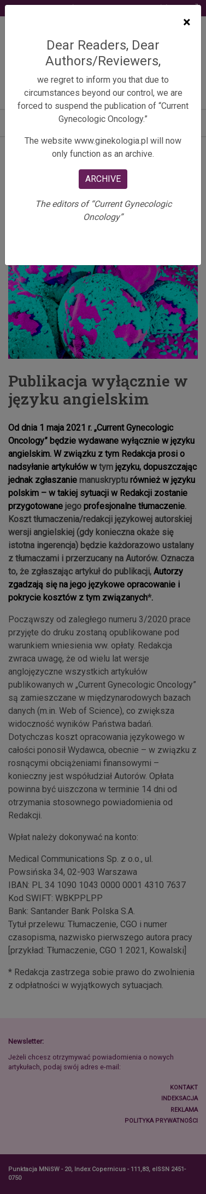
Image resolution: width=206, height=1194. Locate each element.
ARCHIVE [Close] (103, 179)
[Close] (186, 22)
